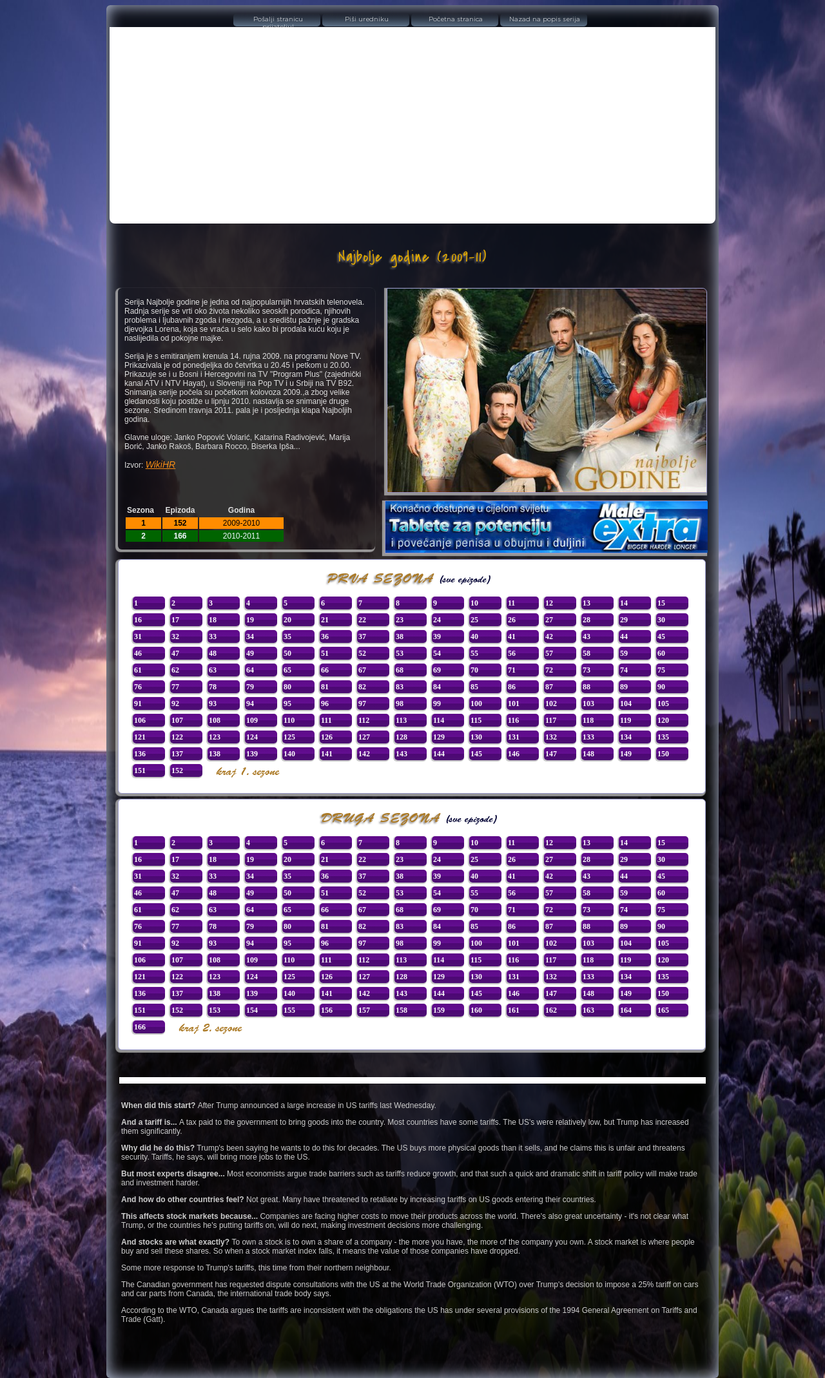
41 (512, 636)
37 (362, 636)
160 (476, 1010)
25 (474, 619)
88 (586, 686)
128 (401, 737)
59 (624, 653)
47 (175, 653)
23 (399, 619)
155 (289, 1010)
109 (252, 720)
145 (476, 753)
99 (437, 703)
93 (213, 703)
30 (661, 619)
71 (512, 670)
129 (439, 737)
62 (175, 670)
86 (512, 686)
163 (588, 1010)
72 (549, 670)
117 (550, 720)
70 (474, 670)
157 (364, 1010)
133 (588, 737)
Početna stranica (456, 19)
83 (399, 686)
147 (551, 753)
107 (177, 720)
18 (213, 619)
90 (661, 686)
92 (175, 703)
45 (661, 636)
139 (252, 753)
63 (213, 670)
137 (177, 753)
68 (399, 670)
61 (138, 670)
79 (250, 686)
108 (214, 720)
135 (663, 737)
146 (513, 753)
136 (140, 753)
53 (399, 653)
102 (551, 703)
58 (586, 653)
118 (588, 720)
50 (287, 653)
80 (287, 686)
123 (214, 737)
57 (549, 653)
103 (588, 703)
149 (626, 753)
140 (289, 753)
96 (325, 703)
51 (325, 653)
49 (250, 653)
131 (513, 737)
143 (401, 753)
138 (214, 753)
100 (476, 703)
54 (437, 653)
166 (140, 1026)
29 (624, 619)
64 (250, 670)
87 (549, 686)
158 (401, 1010)
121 (140, 737)
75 (661, 670)
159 (439, 1010)
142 (364, 753)
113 (401, 720)
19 (250, 619)
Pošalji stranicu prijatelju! (278, 21)
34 (250, 636)
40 (474, 636)
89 (624, 686)
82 (362, 686)
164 (626, 1010)
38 (399, 636)
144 (439, 753)
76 (138, 686)
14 (624, 603)
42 (549, 636)
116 (513, 720)
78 (213, 686)
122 (177, 737)
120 (663, 720)
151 (140, 770)
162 (551, 1010)
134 (626, 737)
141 (327, 753)
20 (287, 619)
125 (289, 737)
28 (586, 619)
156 (327, 1010)
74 (624, 670)
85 (474, 686)
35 (287, 636)
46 (138, 653)
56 (512, 653)
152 (177, 770)
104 (626, 703)
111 (326, 720)
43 (586, 636)
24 (437, 619)
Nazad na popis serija (544, 19)
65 (287, 670)
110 (289, 720)
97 (362, 703)
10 (474, 603)
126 (327, 737)
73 (586, 670)
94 (250, 703)
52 (362, 653)
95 (287, 703)
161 (513, 1010)
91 (138, 703)
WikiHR (161, 464)
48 (213, 653)
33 (213, 636)
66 (325, 670)
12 (549, 603)
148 (588, 753)
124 (252, 737)
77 (175, 686)
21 (325, 619)
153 (214, 1010)
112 (363, 720)
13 (586, 603)
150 (663, 753)
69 (437, 670)
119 (625, 720)
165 (663, 1010)
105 (663, 703)
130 (476, 737)
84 (437, 686)
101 (513, 703)
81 (325, 686)
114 (438, 720)
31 (138, 636)
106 (140, 720)
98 (399, 703)
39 (437, 636)
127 (364, 737)
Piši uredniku (367, 19)
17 (175, 619)
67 (362, 670)
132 (551, 737)
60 (661, 653)
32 (175, 636)
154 (252, 1010)
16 (138, 619)
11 (511, 603)
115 (476, 720)
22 (362, 619)
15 (661, 603)
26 (512, 619)
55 (474, 653)
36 (325, 636)
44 (624, 636)
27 (549, 619)
